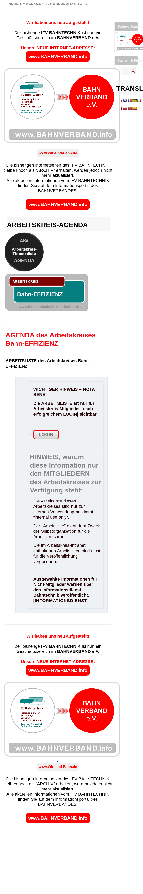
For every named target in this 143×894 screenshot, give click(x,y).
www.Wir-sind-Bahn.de (58, 153)
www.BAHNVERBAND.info (57, 56)
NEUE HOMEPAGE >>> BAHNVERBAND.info (47, 4)
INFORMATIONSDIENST (61, 600)
